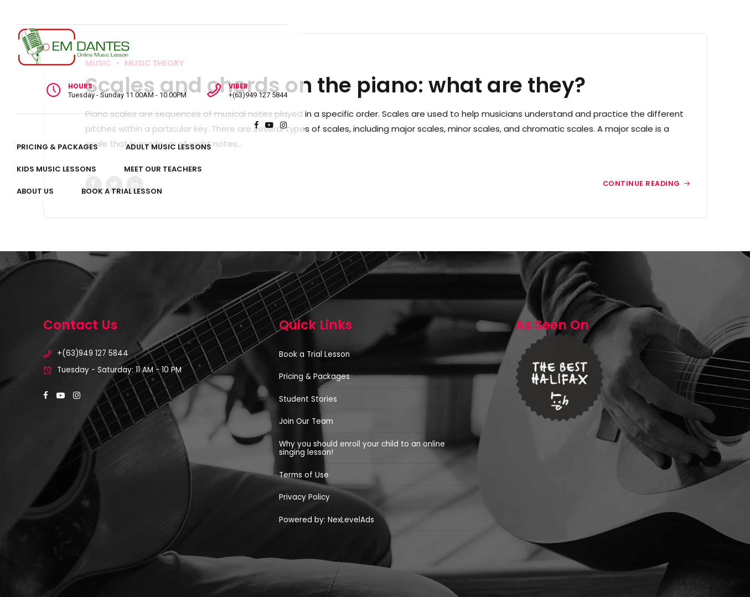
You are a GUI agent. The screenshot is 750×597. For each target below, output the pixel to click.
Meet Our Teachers (412, 80)
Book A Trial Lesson (584, 80)
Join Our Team (306, 421)
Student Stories (308, 399)
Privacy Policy (304, 497)
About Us (497, 80)
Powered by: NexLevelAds (326, 520)
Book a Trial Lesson (314, 354)
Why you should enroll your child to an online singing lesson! (362, 448)
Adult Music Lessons (195, 80)
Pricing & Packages (84, 80)
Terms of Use (304, 475)
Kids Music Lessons (305, 80)
